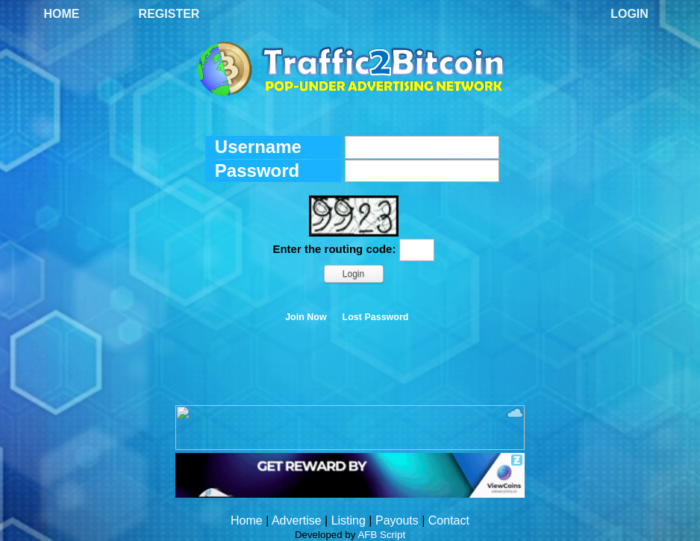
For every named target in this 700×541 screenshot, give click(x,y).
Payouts (397, 520)
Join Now (306, 317)
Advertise (297, 520)
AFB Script (381, 534)
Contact (448, 520)
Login (629, 13)
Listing (348, 520)
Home (62, 13)
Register (169, 13)
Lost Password (376, 317)
